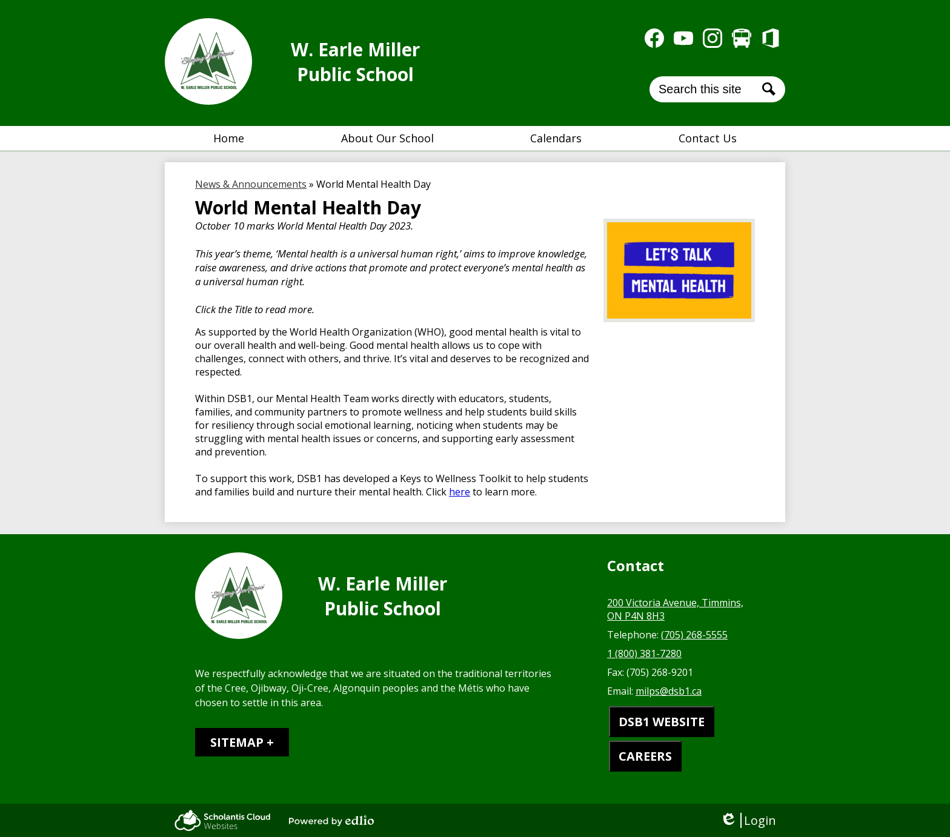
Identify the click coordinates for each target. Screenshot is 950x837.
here (459, 491)
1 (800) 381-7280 (644, 653)
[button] (387, 138)
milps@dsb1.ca (669, 691)
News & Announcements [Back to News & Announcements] (251, 184)
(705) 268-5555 (694, 634)
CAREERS (645, 756)
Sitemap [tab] (237, 742)
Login (748, 820)
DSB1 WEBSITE (662, 721)
